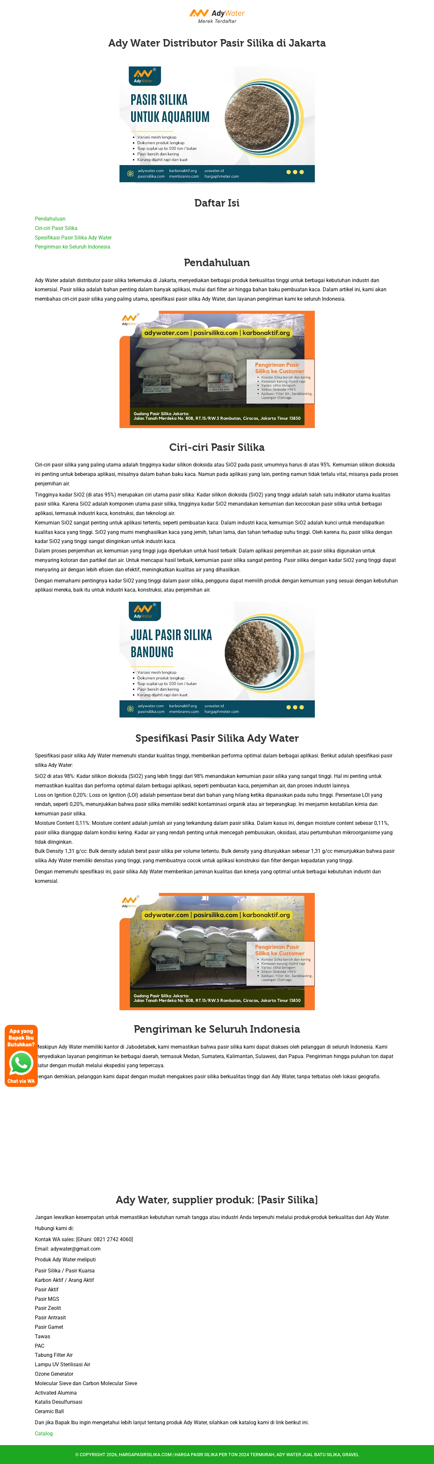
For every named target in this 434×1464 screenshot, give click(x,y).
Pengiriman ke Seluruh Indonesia (72, 247)
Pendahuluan (50, 219)
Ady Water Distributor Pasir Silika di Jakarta (217, 43)
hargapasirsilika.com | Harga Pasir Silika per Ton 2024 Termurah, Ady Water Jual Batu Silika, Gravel (239, 1454)
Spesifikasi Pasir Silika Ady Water (73, 238)
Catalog (44, 1433)
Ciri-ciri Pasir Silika (56, 228)
